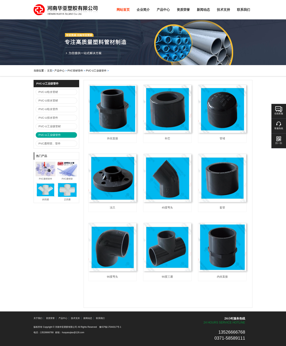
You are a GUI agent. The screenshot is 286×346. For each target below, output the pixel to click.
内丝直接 (222, 276)
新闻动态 (203, 10)
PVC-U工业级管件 (96, 70)
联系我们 (243, 10)
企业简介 (143, 10)
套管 (222, 207)
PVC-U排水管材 (48, 100)
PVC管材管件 (75, 70)
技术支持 (223, 10)
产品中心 (163, 10)
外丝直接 (112, 138)
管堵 (222, 138)
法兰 (112, 207)
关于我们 (38, 318)
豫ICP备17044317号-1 (110, 327)
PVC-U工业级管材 (49, 126)
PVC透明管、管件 (49, 143)
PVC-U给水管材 (48, 91)
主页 (49, 70)
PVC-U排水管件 (48, 117)
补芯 (167, 138)
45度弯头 (167, 207)
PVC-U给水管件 (48, 109)
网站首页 (123, 10)
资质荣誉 (183, 10)
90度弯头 (112, 276)
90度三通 (167, 276)
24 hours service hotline (224, 322)
